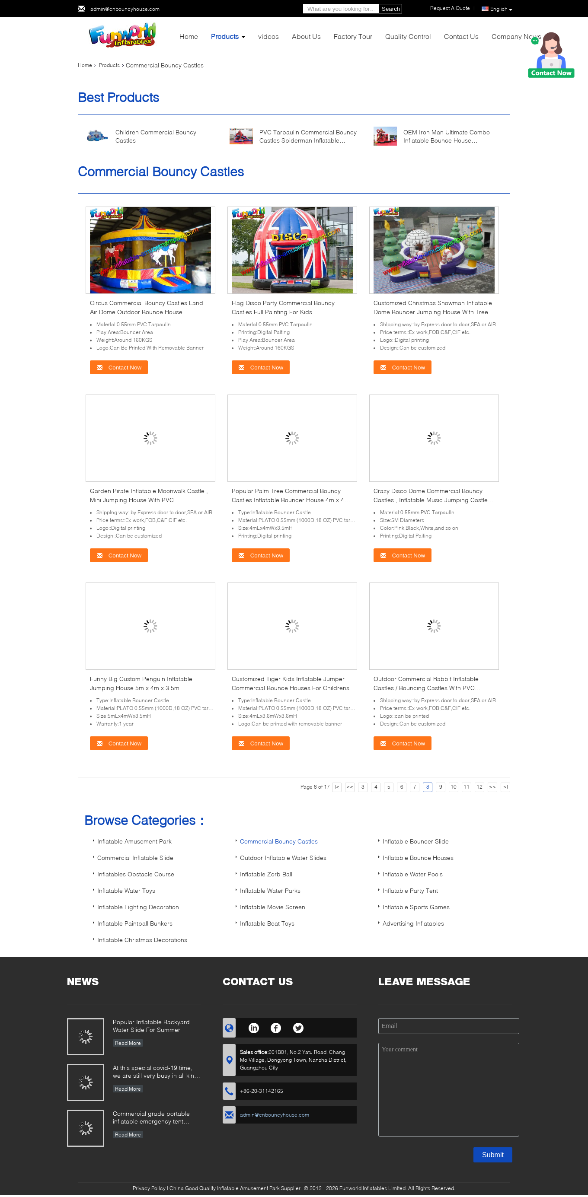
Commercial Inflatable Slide (135, 857)
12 (479, 786)
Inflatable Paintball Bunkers (135, 923)
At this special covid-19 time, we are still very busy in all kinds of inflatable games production (157, 1072)
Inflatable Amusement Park (134, 841)
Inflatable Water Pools (413, 874)
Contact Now (118, 367)
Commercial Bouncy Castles (279, 841)
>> (492, 786)
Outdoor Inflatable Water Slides (283, 857)
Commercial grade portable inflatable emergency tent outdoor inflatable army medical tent (157, 1118)
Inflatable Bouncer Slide (416, 841)
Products (225, 36)
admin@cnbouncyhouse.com (125, 9)
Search (391, 9)
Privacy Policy (149, 1188)
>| (505, 786)
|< (337, 786)
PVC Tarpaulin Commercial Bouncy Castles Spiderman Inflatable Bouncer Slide (308, 140)
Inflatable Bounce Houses (418, 857)
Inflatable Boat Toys (267, 923)
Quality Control (408, 36)
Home (188, 36)
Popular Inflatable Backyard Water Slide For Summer (151, 1025)
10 (454, 786)
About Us (306, 36)
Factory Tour (353, 36)
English (501, 9)
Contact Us (461, 36)
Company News (516, 36)
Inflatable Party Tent (410, 890)
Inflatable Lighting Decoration (138, 906)
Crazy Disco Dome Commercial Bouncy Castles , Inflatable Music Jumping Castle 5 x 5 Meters (433, 500)
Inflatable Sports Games (416, 906)
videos (268, 36)
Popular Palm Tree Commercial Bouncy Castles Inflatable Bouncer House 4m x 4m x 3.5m (290, 500)
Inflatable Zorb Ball (266, 874)
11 (466, 786)
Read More (128, 1043)
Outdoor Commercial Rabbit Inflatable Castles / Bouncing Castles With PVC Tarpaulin (426, 687)
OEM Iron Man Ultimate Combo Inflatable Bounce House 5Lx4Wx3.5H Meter (446, 140)
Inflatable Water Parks (270, 890)
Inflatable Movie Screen (272, 906)
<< (349, 786)
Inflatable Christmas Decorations (142, 939)
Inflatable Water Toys (126, 890)
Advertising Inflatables (413, 923)
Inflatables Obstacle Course (135, 874)
